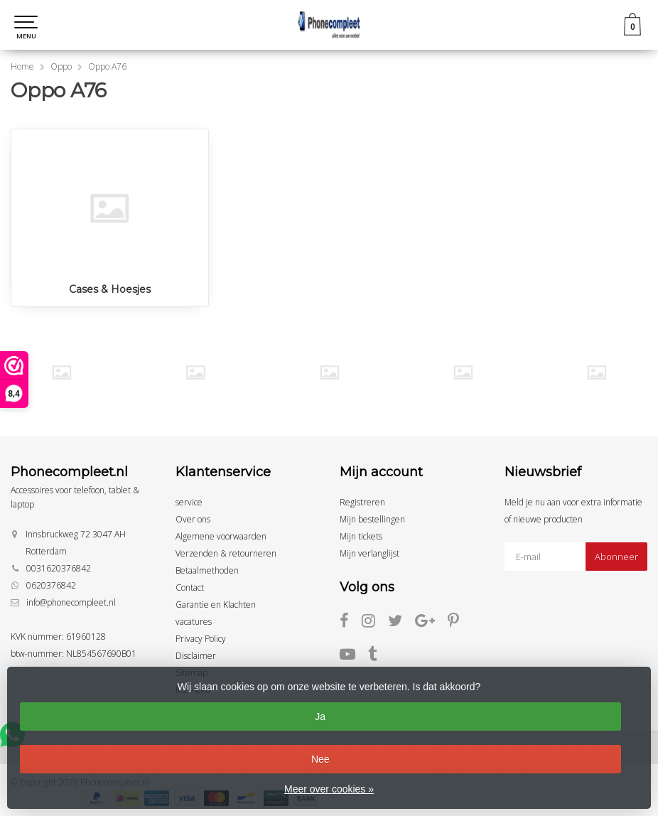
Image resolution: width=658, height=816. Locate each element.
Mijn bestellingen (372, 519)
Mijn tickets (361, 536)
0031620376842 (58, 568)
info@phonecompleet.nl (71, 602)
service (189, 502)
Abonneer (616, 556)
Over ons (193, 519)
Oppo (61, 66)
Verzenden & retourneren (226, 553)
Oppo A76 (107, 66)
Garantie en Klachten (216, 604)
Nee (320, 759)
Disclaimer (196, 656)
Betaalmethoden (207, 570)
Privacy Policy (201, 639)
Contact (190, 587)
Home (22, 66)
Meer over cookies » (329, 789)
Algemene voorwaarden (221, 536)
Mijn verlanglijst (369, 553)
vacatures (194, 622)
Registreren (362, 502)
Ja (320, 716)
